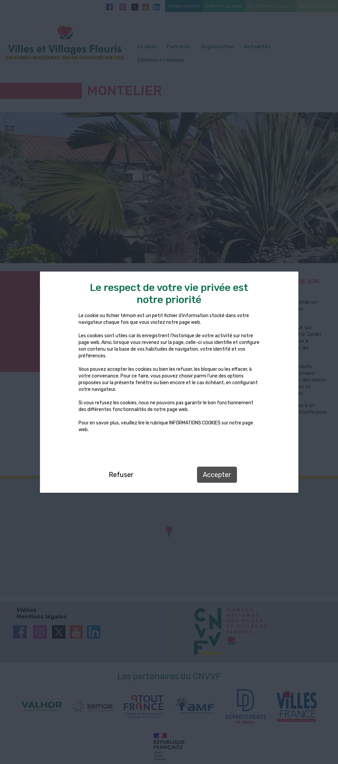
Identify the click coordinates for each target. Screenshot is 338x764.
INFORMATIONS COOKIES (195, 423)
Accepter (217, 475)
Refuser (121, 475)
